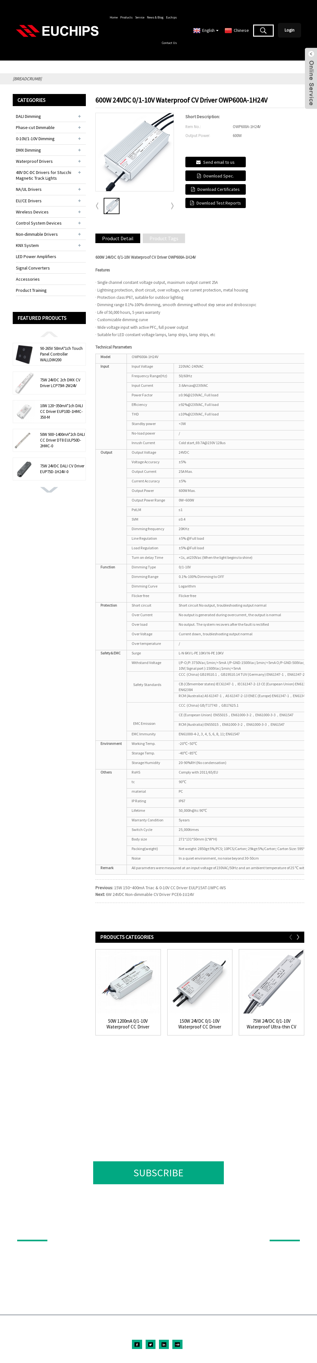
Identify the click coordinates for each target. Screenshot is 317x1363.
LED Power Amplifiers (36, 256)
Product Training (31, 290)
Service (139, 17)
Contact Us (169, 43)
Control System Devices (39, 223)
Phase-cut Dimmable (35, 127)
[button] (49, 334)
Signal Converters (33, 268)
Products (126, 17)
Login (289, 30)
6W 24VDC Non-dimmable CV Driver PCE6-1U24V (150, 894)
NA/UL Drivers (29, 189)
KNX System (27, 245)
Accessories (28, 279)
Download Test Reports (218, 203)
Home (114, 17)
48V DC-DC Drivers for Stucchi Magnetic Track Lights (43, 175)
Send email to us (219, 162)
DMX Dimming (28, 150)
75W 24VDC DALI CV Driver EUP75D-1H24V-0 (62, 468)
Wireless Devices (32, 212)
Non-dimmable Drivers (37, 234)
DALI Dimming (28, 116)
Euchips (171, 17)
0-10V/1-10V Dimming (35, 138)
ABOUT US (280, 1231)
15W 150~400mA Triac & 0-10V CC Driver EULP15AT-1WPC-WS (170, 888)
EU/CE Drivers (29, 201)
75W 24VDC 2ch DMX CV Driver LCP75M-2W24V (60, 382)
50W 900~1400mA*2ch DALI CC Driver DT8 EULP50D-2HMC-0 (62, 440)
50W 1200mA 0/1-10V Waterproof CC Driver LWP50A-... (128, 1024)
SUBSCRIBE (158, 1172)
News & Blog (155, 17)
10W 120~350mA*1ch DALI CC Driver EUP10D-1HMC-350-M (61, 411)
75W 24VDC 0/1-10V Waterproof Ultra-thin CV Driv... (271, 1024)
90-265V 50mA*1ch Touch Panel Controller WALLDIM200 (61, 354)
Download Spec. (218, 176)
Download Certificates (218, 189)
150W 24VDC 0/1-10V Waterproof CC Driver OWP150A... (199, 1024)
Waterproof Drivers (34, 161)
